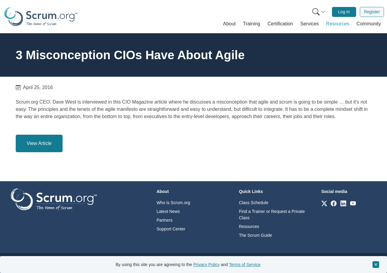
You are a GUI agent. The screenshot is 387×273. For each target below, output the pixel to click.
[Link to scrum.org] (324, 203)
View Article (39, 143)
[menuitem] (318, 12)
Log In (344, 11)
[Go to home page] (54, 198)
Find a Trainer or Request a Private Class (272, 214)
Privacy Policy (206, 264)
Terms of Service (244, 264)
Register (372, 11)
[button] (229, 24)
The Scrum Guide (255, 235)
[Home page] (41, 17)
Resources (249, 226)
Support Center (171, 228)
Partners (165, 220)
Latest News (168, 211)
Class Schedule (253, 202)
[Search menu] (319, 12)
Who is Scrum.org (173, 202)
